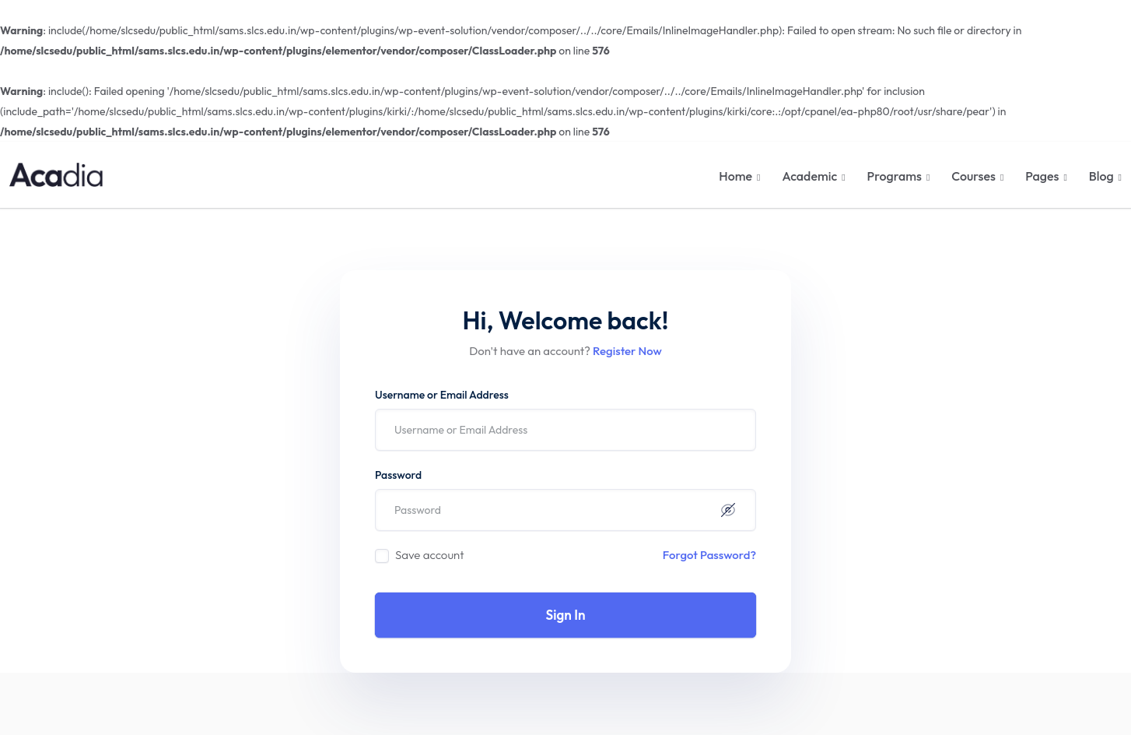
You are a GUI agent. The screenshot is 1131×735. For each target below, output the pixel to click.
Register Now (627, 350)
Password (398, 475)
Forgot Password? (709, 554)
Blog (1101, 176)
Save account (429, 554)
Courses (973, 176)
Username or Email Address (442, 395)
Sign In (566, 615)
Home (735, 176)
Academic (809, 176)
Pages (1042, 176)
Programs (894, 176)
